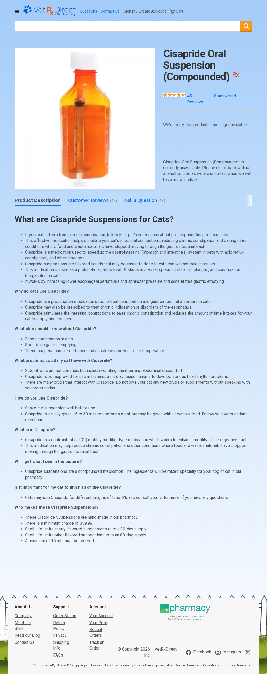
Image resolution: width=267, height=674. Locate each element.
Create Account (152, 11)
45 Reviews (195, 99)
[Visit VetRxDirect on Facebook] (198, 616)
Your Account (101, 579)
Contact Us (110, 11)
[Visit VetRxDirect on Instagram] (228, 616)
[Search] (246, 26)
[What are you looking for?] (127, 26)
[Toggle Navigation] (17, 11)
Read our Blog (27, 598)
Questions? (89, 11)
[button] (85, 118)
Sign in (129, 11)
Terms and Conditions (203, 629)
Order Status (64, 579)
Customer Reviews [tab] (92, 200)
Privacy (60, 598)
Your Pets (98, 586)
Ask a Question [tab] (144, 200)
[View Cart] (176, 11)
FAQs (58, 618)
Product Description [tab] (38, 200)
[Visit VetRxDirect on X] (248, 616)
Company (23, 579)
